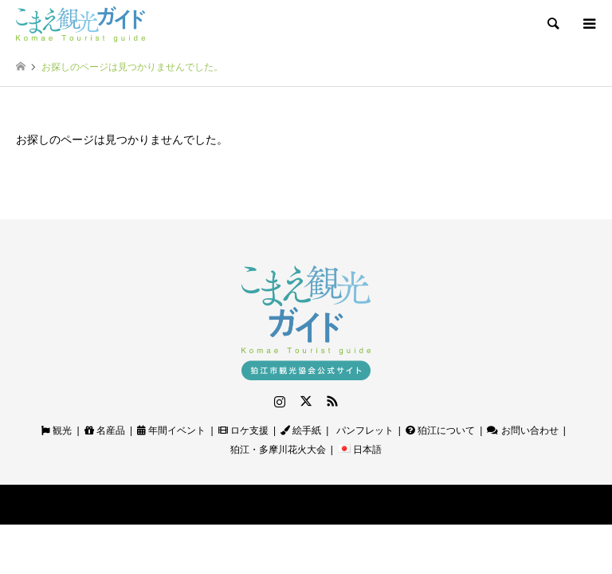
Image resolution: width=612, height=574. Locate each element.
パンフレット (363, 430)
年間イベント (171, 430)
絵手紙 (300, 430)
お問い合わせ (522, 430)
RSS (332, 401)
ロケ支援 (243, 430)
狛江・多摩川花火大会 (278, 449)
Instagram (279, 401)
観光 (56, 430)
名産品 (104, 430)
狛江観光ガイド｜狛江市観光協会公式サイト (271, 504)
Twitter (306, 401)
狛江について (440, 430)
